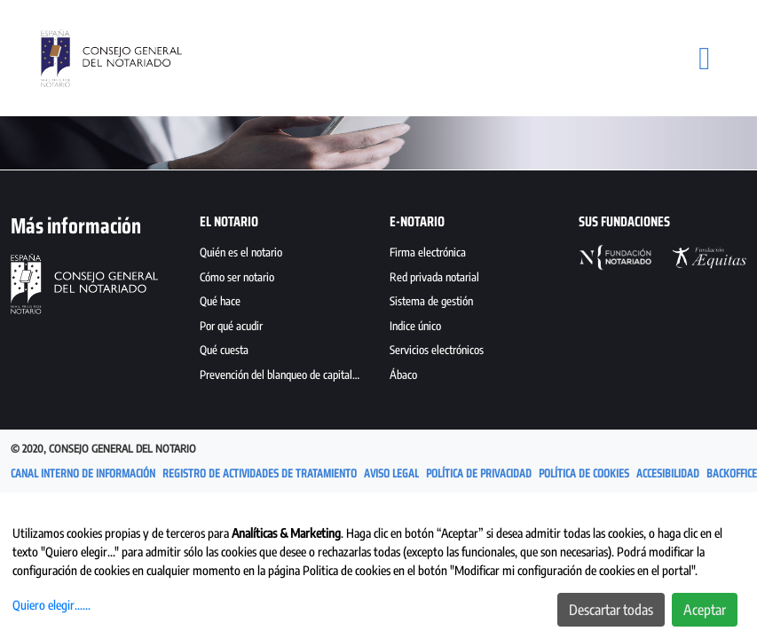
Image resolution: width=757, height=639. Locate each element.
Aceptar (704, 610)
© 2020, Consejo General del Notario (103, 448)
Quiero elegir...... (51, 604)
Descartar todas (611, 610)
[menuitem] (283, 254)
